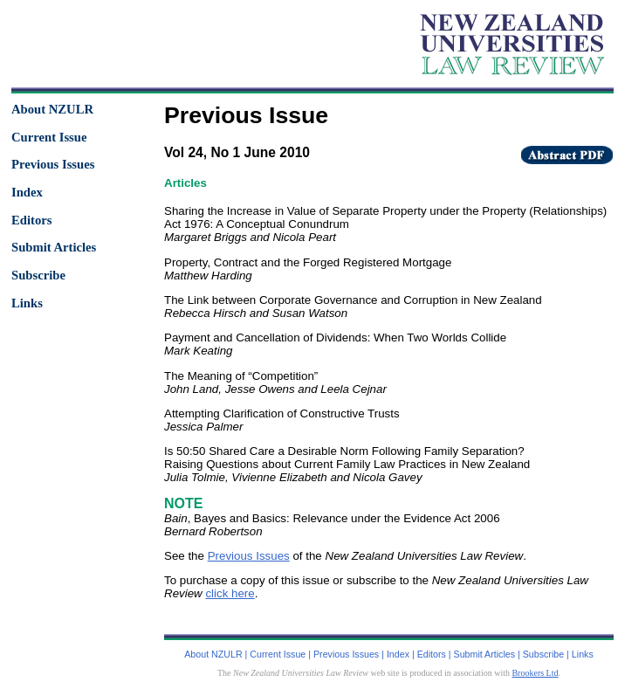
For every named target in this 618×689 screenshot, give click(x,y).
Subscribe (38, 275)
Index (27, 192)
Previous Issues (52, 164)
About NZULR (52, 109)
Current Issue (48, 137)
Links (27, 303)
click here (229, 593)
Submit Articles (53, 247)
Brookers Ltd (535, 673)
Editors (31, 220)
